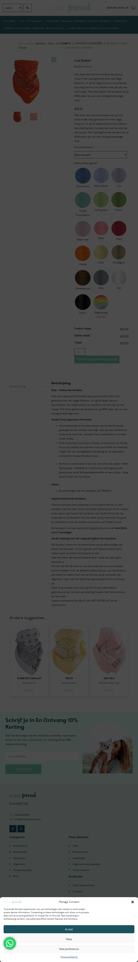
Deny (69, 939)
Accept (69, 929)
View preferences (69, 949)
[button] (132, 902)
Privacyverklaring (69, 957)
